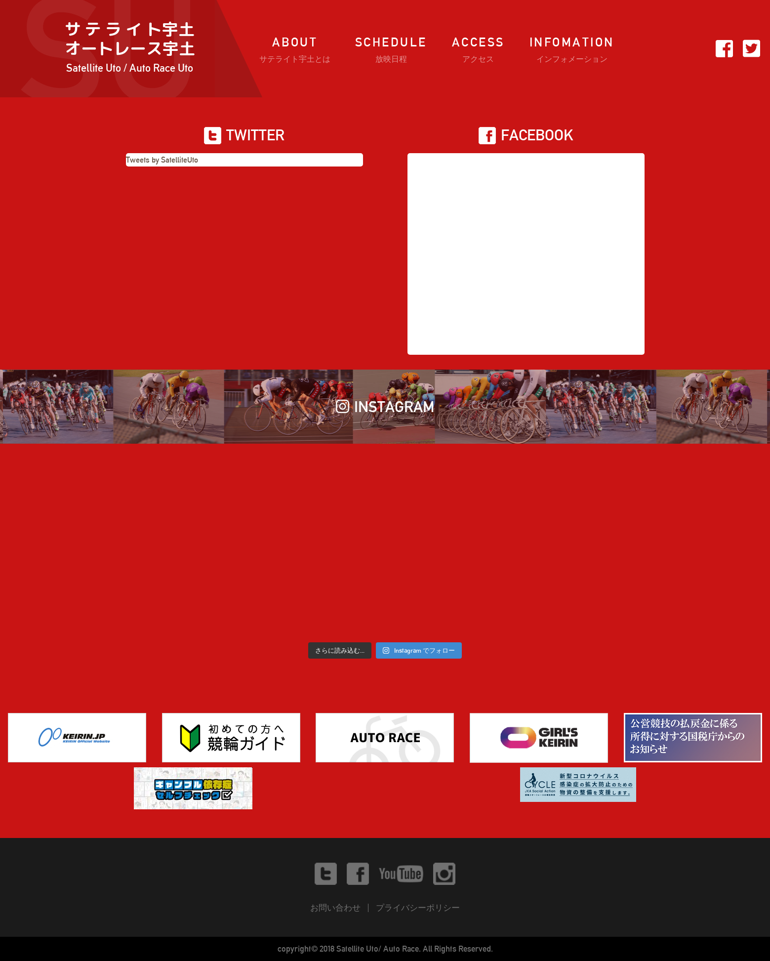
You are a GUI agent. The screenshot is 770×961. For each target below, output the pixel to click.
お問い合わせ (335, 908)
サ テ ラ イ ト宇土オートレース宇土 (130, 49)
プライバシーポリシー (418, 908)
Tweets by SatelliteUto (162, 160)
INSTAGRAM (385, 406)
